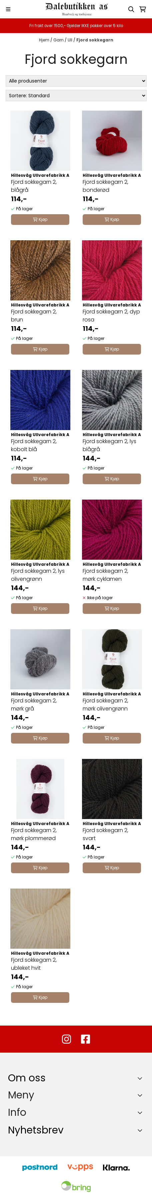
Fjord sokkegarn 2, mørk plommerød (34, 834)
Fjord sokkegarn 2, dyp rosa (111, 315)
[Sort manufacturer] (76, 81)
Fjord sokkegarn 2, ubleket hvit (34, 964)
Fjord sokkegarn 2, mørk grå (34, 704)
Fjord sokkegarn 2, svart (105, 834)
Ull (70, 40)
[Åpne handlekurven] (143, 9)
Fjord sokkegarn (94, 40)
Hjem (44, 40)
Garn (59, 40)
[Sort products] (76, 95)
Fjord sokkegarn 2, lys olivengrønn (38, 575)
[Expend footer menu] (141, 1095)
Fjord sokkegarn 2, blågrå (34, 186)
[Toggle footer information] (141, 1078)
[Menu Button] (8, 9)
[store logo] (76, 9)
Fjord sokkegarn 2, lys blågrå (109, 445)
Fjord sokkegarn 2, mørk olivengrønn (105, 704)
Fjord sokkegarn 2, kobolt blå (34, 445)
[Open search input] (131, 9)
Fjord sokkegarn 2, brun (34, 315)
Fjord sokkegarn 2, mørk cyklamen (105, 575)
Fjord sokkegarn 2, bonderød (105, 186)
